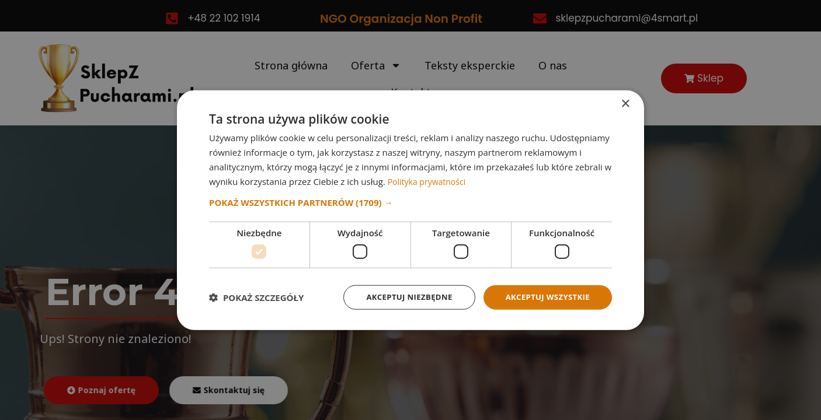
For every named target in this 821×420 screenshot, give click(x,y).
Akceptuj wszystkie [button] (545, 296)
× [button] (625, 103)
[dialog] (410, 210)
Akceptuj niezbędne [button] (400, 296)
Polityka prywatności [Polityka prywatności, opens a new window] (429, 180)
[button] (410, 202)
